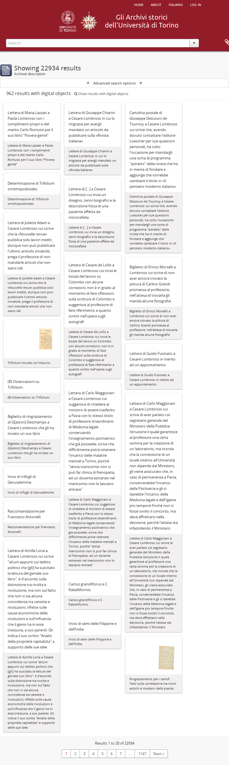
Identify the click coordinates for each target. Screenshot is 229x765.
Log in (195, 4)
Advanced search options (114, 83)
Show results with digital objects (101, 93)
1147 (142, 753)
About (156, 4)
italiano (176, 4)
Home (138, 4)
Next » (158, 753)
